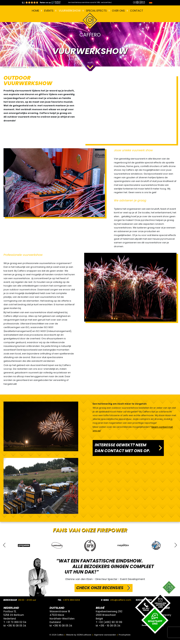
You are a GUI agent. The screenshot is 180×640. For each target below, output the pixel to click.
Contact (136, 10)
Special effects (96, 10)
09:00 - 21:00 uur (27, 599)
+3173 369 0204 (71, 599)
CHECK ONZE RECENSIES (99, 588)
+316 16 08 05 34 (16, 625)
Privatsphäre (124, 635)
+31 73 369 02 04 (16, 622)
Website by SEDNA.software (78, 635)
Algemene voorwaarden (105, 635)
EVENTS (48, 10)
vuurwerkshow (18, 67)
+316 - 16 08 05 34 (109, 625)
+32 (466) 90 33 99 (110, 622)
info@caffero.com (120, 599)
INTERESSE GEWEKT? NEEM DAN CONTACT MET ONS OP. (122, 448)
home (6, 67)
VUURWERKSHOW (70, 10)
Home (35, 10)
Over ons (118, 10)
